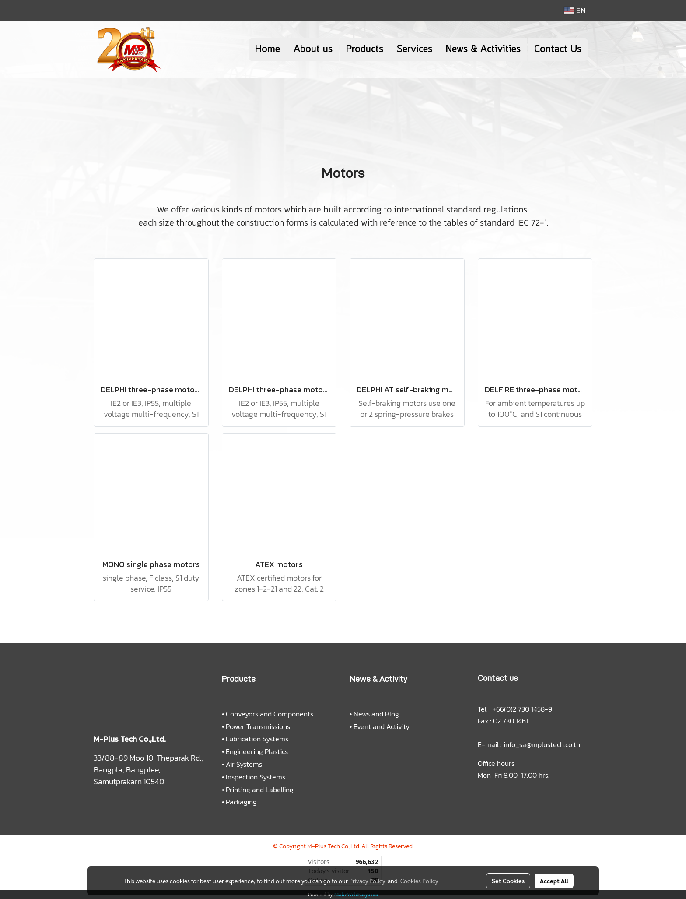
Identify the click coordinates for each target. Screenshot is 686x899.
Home (267, 49)
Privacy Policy (367, 881)
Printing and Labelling (260, 789)
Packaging (241, 802)
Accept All (554, 881)
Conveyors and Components (269, 714)
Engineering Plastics (257, 751)
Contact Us (557, 49)
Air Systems (244, 764)
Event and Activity (382, 726)
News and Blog (376, 714)
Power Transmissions (258, 726)
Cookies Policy (419, 881)
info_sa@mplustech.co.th (542, 744)
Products (364, 49)
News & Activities (483, 49)
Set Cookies (508, 881)
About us (313, 49)
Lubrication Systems (257, 738)
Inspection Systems (255, 777)
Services (414, 49)
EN (575, 10)
